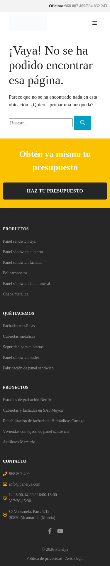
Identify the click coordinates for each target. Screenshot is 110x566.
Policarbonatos (15, 273)
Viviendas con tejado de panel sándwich (36, 431)
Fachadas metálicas (19, 326)
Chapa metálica (15, 294)
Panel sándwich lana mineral (26, 283)
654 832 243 (97, 6)
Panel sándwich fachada (23, 262)
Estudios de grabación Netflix (27, 400)
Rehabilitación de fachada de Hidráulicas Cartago (43, 421)
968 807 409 (75, 6)
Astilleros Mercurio (19, 442)
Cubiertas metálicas (19, 336)
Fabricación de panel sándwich (28, 368)
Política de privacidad (44, 558)
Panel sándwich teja (19, 241)
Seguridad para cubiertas (23, 347)
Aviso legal (74, 558)
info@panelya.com (24, 484)
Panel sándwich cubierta (23, 252)
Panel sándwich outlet (21, 357)
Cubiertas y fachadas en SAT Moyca (33, 410)
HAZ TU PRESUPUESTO (55, 191)
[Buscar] (82, 123)
